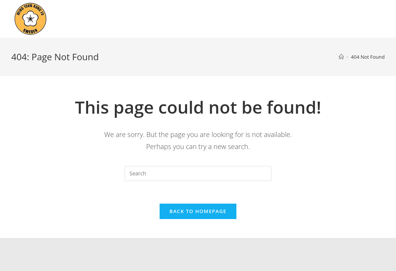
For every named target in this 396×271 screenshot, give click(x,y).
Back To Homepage (197, 211)
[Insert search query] (198, 173)
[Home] (341, 56)
